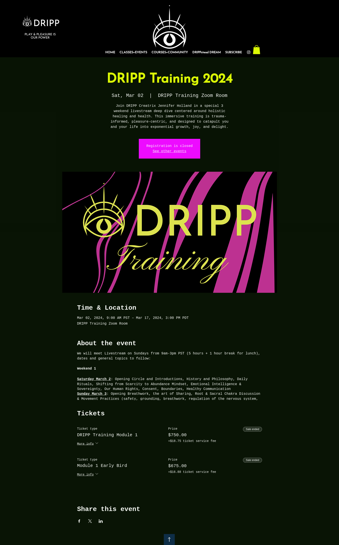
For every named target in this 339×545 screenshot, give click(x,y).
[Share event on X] (90, 521)
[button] (256, 49)
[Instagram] (248, 52)
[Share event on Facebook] (79, 521)
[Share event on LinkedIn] (101, 521)
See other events (169, 151)
